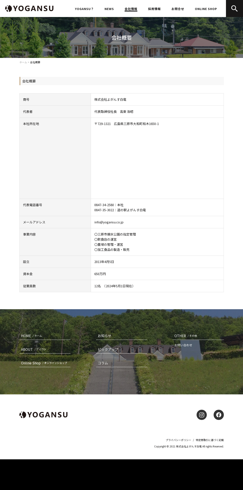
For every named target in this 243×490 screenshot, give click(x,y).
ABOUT (34, 349)
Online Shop (45, 362)
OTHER (186, 335)
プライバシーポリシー (178, 440)
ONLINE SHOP (206, 9)
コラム (103, 362)
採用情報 (154, 9)
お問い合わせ (183, 345)
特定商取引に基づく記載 (210, 440)
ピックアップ (108, 349)
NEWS (109, 9)
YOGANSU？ (84, 9)
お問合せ (177, 9)
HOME (32, 335)
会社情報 (131, 9)
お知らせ (104, 335)
